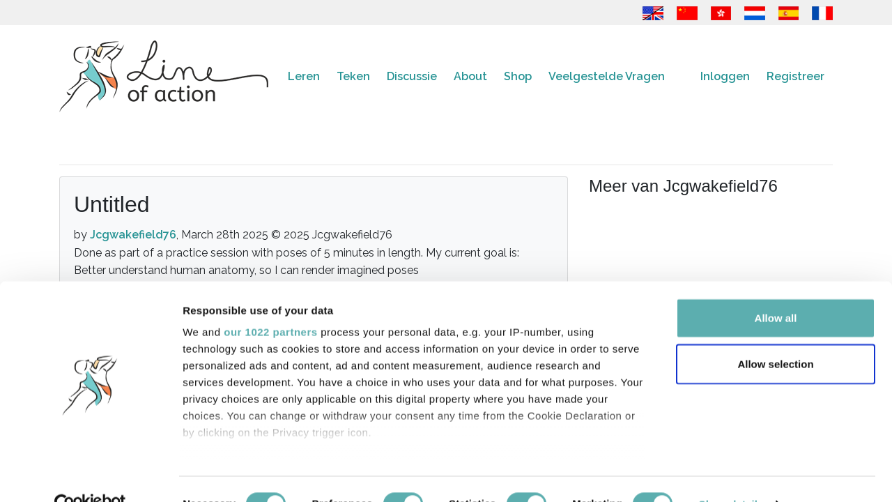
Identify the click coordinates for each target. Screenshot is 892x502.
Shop (518, 76)
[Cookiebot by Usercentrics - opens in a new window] (90, 474)
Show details (731, 474)
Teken (353, 76)
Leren (304, 76)
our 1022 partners (270, 303)
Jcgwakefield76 (133, 234)
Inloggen (725, 76)
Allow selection (775, 334)
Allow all (776, 289)
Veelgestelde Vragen (606, 76)
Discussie (412, 76)
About (470, 76)
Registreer (795, 76)
